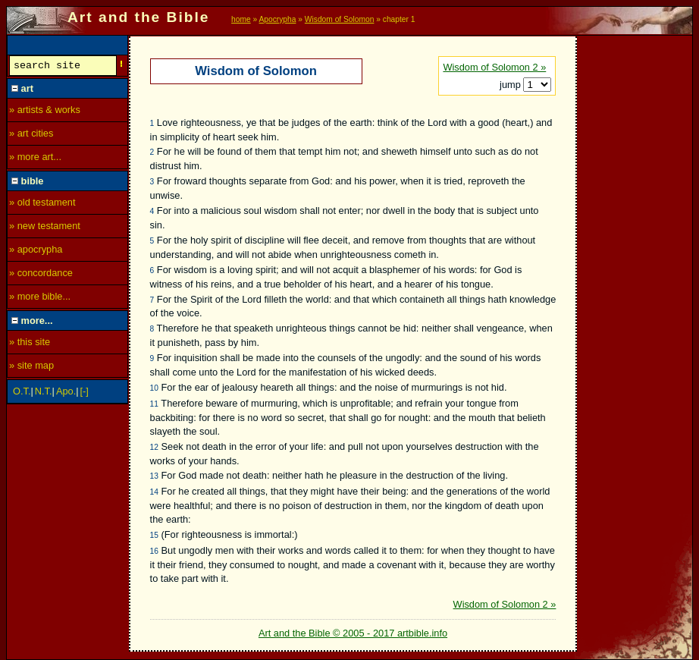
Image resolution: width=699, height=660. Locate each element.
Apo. (66, 393)
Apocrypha (277, 19)
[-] (84, 393)
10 (154, 388)
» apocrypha (35, 251)
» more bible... (40, 298)
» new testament (44, 228)
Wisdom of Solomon (340, 19)
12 (154, 447)
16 (154, 551)
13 (154, 476)
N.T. (43, 393)
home (241, 19)
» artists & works (44, 112)
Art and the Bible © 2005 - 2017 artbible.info (353, 633)
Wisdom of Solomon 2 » (494, 67)
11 (154, 404)
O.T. (21, 393)
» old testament (42, 204)
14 (154, 492)
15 (154, 535)
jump (511, 84)
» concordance (41, 275)
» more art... (35, 159)
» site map (31, 367)
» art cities (31, 135)
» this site (29, 344)
